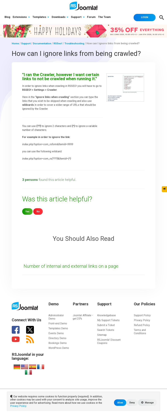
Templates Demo (58, 328)
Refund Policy (142, 325)
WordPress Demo (58, 347)
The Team (105, 17)
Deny (131, 402)
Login (144, 17)
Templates (41, 17)
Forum (92, 17)
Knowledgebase (106, 315)
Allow (119, 402)
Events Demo (56, 333)
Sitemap (102, 334)
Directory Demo (57, 338)
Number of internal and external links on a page (71, 266)
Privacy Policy (142, 320)
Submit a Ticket (106, 325)
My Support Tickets (108, 320)
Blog (7, 17)
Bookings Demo (57, 343)
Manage (147, 402)
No (38, 211)
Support (78, 17)
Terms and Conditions (140, 331)
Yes (27, 211)
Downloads (60, 17)
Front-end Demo (57, 323)
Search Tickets (105, 330)
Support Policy (142, 315)
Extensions (21, 17)
